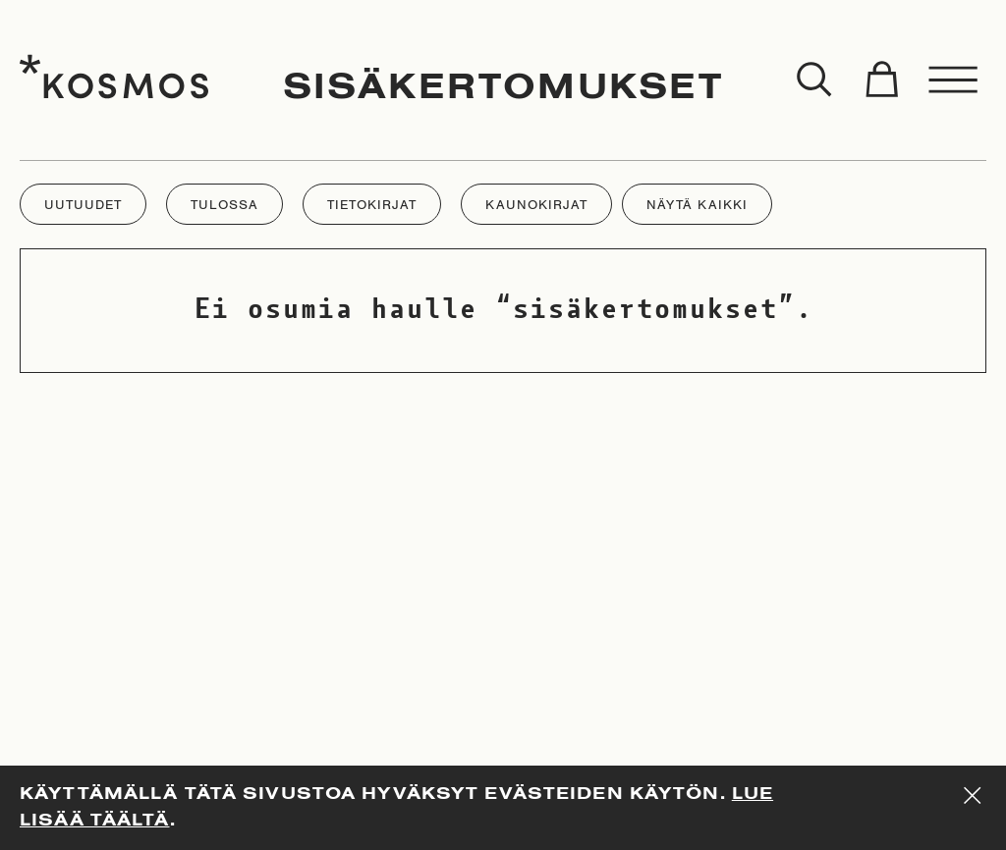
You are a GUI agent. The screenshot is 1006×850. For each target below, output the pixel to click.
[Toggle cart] (881, 80)
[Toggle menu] (954, 80)
